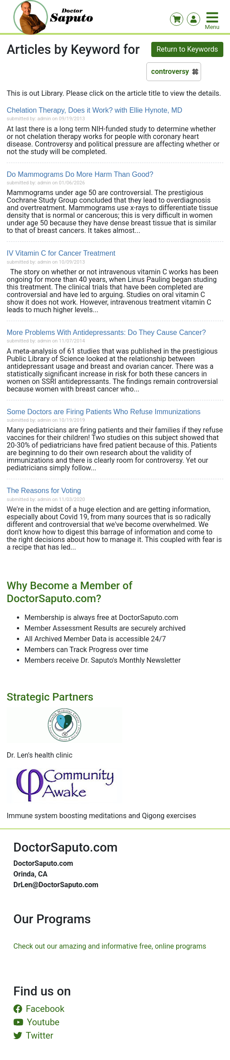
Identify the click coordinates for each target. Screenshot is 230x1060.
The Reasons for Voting (44, 490)
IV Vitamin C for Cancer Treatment (61, 253)
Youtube (36, 1022)
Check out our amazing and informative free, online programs (109, 946)
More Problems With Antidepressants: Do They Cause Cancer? (106, 332)
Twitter (33, 1035)
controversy (170, 71)
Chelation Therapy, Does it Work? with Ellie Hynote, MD (94, 110)
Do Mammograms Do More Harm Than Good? (80, 174)
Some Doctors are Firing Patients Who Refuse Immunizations (104, 412)
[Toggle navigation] (213, 17)
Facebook (39, 1008)
